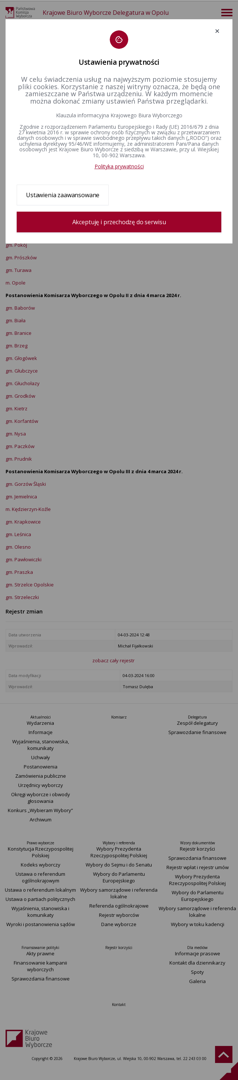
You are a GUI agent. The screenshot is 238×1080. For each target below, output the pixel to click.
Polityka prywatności (119, 166)
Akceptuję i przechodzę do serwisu (119, 222)
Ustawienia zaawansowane (62, 195)
